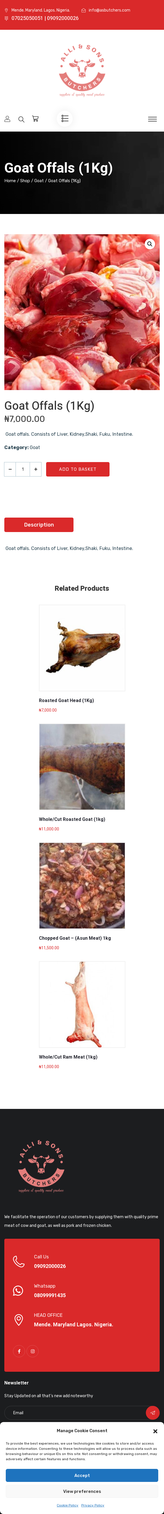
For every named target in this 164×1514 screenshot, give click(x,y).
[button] (155, 1431)
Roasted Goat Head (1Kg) (66, 700)
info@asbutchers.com (109, 10)
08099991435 (50, 1295)
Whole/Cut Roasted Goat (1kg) (72, 819)
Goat (39, 180)
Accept (82, 1475)
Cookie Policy (67, 1505)
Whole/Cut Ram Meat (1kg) (68, 1057)
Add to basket (78, 469)
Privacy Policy (92, 1505)
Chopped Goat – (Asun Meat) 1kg (75, 938)
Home (10, 180)
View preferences (82, 1491)
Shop (25, 180)
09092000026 (50, 1266)
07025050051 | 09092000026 (45, 18)
